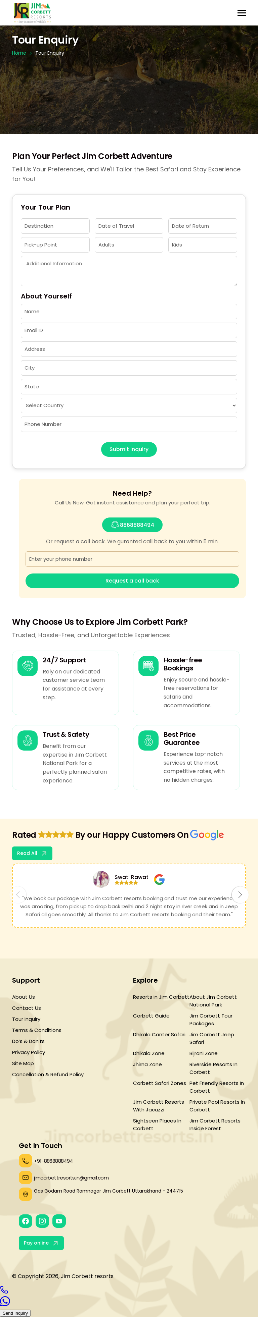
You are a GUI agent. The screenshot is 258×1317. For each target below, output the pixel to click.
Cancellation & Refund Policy (48, 1074)
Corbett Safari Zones (159, 1083)
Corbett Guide (151, 1015)
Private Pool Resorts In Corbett (217, 1105)
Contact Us (26, 1007)
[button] (240, 894)
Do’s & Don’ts (28, 1041)
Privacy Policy (28, 1052)
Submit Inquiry (129, 449)
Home (19, 53)
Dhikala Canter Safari (159, 1034)
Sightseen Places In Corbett (157, 1124)
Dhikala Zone (149, 1053)
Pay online (42, 1243)
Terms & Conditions (36, 1030)
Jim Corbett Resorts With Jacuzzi (158, 1105)
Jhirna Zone (147, 1064)
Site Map (23, 1063)
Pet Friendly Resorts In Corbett (216, 1087)
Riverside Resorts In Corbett (213, 1068)
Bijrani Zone (203, 1053)
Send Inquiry (15, 1313)
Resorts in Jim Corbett (161, 996)
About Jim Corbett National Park (213, 1000)
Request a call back (132, 581)
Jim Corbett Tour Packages (210, 1019)
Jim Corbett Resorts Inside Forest (215, 1124)
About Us (23, 996)
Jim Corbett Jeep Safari (211, 1038)
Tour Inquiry (26, 1019)
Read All (32, 853)
